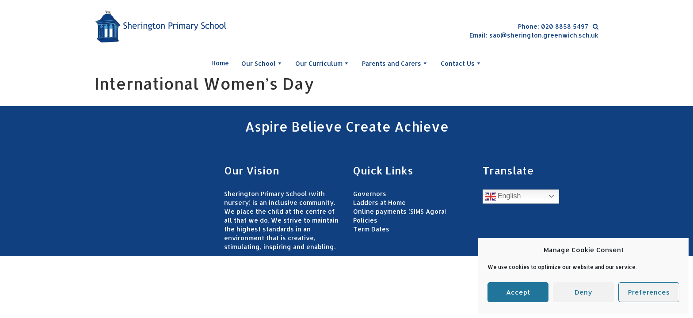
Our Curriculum (322, 63)
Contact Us (461, 63)
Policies (365, 220)
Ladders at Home (379, 202)
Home (220, 63)
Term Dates (371, 229)
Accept (518, 292)
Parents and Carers (395, 63)
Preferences (649, 292)
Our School (262, 63)
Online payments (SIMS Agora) (399, 211)
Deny (583, 292)
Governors (369, 193)
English (503, 196)
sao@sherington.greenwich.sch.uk (543, 35)
